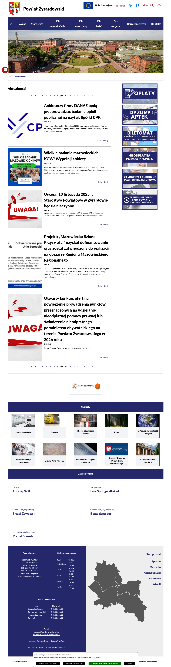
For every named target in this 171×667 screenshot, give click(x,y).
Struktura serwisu (20, 662)
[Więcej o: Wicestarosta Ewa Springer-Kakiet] (120, 489)
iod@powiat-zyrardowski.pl (54, 647)
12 (66, 96)
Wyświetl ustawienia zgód (74, 663)
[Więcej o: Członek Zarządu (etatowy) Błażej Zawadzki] (42, 512)
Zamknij (129, 663)
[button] (5, 70)
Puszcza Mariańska (152, 572)
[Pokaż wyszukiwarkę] (159, 5)
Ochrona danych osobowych (48, 663)
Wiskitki (157, 584)
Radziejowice (155, 578)
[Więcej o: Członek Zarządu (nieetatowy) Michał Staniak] (42, 534)
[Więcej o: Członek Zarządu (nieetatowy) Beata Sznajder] (120, 512)
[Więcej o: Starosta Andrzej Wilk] (42, 489)
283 (84, 96)
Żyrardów (156, 561)
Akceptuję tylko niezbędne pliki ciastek (104, 663)
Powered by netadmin (148, 662)
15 (77, 96)
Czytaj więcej (103, 141)
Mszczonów (155, 567)
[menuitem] (11, 24)
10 (58, 96)
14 (74, 96)
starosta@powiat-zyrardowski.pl (46, 632)
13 (70, 96)
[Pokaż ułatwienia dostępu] (151, 5)
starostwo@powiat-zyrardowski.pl (46, 635)
